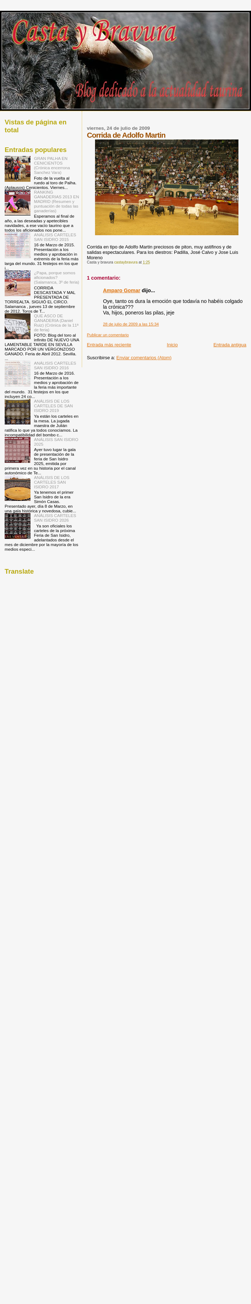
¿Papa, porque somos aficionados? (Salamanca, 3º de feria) (56, 277)
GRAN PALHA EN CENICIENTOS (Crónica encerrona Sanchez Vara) (52, 165)
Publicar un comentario (108, 335)
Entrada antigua (229, 344)
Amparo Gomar (121, 290)
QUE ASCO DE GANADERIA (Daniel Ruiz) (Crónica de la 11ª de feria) (56, 322)
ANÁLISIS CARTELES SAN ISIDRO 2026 (55, 517)
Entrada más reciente (109, 344)
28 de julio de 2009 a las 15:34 (131, 324)
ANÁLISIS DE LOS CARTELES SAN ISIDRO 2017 (52, 482)
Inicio (172, 344)
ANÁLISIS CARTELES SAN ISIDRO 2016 (55, 365)
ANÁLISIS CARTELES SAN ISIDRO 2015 (55, 237)
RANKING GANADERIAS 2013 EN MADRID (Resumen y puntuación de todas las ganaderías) (56, 201)
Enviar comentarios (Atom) (144, 357)
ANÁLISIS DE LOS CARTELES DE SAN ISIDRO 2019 (53, 406)
